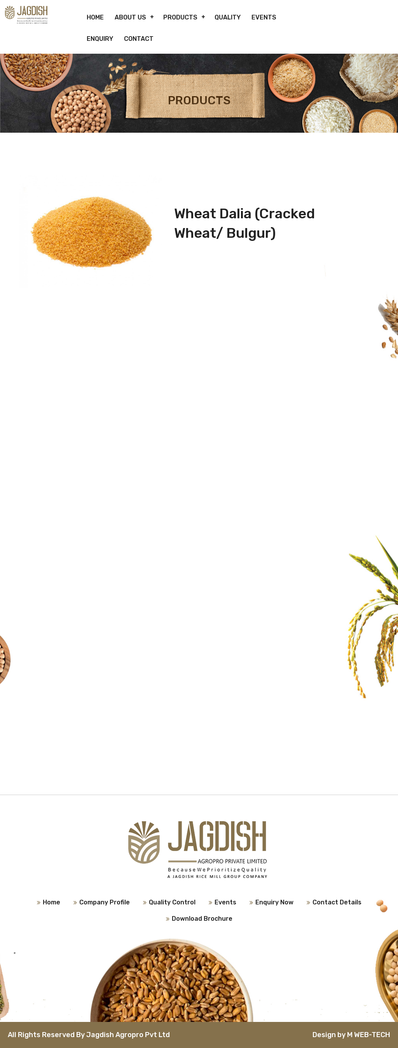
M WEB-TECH (368, 1034)
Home (95, 17)
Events (263, 17)
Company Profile (104, 902)
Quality (228, 17)
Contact (139, 38)
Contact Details (336, 902)
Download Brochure (202, 918)
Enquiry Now (274, 902)
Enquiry (100, 38)
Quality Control (172, 902)
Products (180, 17)
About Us (130, 17)
